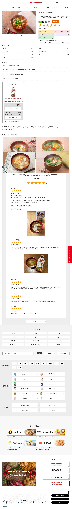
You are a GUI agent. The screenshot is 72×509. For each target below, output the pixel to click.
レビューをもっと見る (36, 306)
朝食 (25, 126)
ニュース (6, 6)
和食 (19, 126)
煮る (53, 42)
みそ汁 (45, 42)
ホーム (4, 9)
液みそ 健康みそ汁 (43, 51)
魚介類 (31, 356)
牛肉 (14, 356)
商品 (13, 6)
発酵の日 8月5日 (53, 126)
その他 (67, 42)
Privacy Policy (5, 506)
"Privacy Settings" (6, 501)
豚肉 (20, 356)
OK (60, 502)
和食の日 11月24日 (8, 129)
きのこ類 (63, 42)
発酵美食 (48, 6)
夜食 (44, 126)
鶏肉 (25, 356)
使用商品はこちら (19, 35)
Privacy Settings (60, 495)
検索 (68, 2)
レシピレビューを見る (42, 28)
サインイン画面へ (36, 163)
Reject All (60, 499)
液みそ (12, 126)
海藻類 (37, 356)
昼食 (32, 126)
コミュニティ (27, 6)
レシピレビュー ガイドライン (64, 152)
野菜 (59, 42)
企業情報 (66, 6)
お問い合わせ (56, 6)
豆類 (57, 356)
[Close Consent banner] (70, 492)
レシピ (19, 6)
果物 (62, 356)
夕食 (38, 126)
